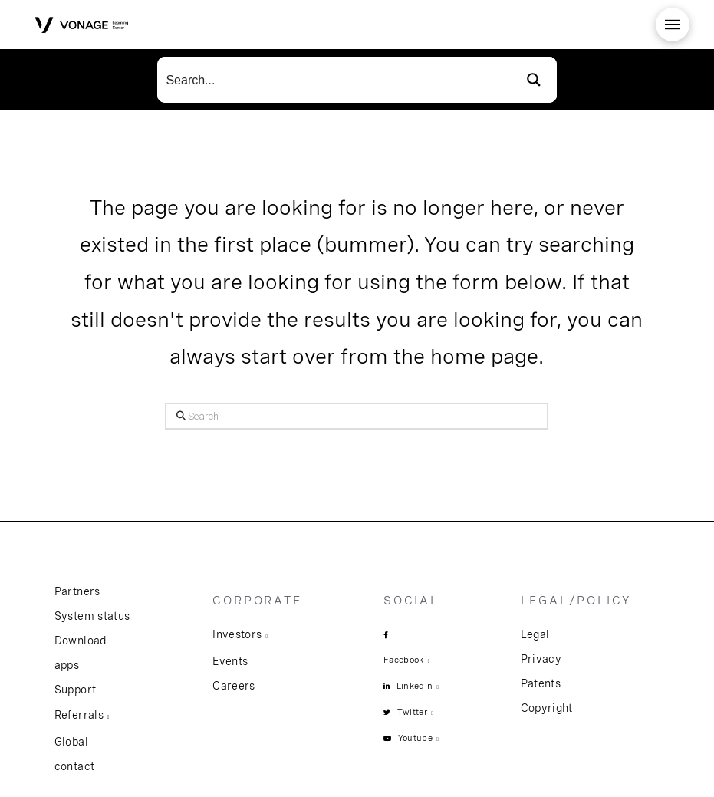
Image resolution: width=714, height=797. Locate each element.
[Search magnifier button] (534, 80)
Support (75, 689)
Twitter (412, 711)
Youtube (415, 738)
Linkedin (414, 685)
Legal (535, 634)
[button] (672, 24)
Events (230, 661)
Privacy (541, 659)
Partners (77, 591)
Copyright (547, 708)
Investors (237, 634)
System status (92, 616)
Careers (233, 686)
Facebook (403, 659)
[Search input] (334, 80)
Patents (541, 683)
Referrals (79, 715)
